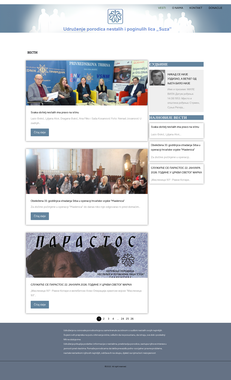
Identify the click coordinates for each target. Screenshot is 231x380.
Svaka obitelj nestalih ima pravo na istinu (55, 112)
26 (132, 318)
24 (122, 318)
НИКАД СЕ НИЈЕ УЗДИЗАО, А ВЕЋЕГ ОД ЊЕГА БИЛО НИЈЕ (182, 79)
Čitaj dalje (40, 132)
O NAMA (180, 7)
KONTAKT (197, 7)
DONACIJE (216, 7)
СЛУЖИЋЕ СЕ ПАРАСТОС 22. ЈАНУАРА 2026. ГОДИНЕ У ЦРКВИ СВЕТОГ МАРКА (81, 284)
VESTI (165, 7)
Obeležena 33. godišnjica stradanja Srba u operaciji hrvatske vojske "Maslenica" (77, 200)
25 (127, 318)
